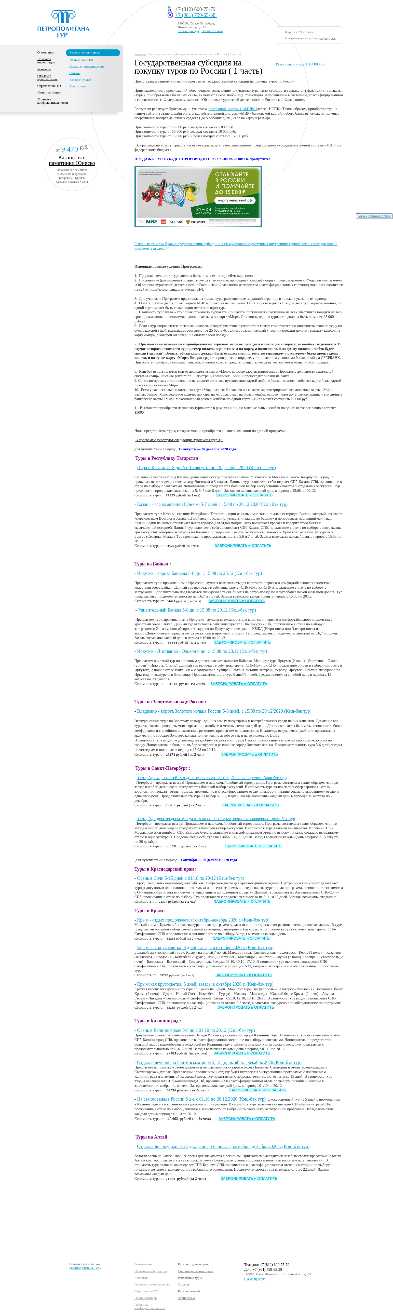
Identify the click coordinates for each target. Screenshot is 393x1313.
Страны (74, 73)
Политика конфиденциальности (52, 100)
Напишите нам (212, 31)
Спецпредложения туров (86, 66)
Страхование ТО (49, 86)
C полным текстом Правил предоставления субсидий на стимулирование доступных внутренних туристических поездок (230, 244)
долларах (324, 37)
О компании (46, 52)
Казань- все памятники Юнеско (72, 160)
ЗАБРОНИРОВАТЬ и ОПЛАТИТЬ (244, 495)
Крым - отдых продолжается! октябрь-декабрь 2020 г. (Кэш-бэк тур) (203, 920)
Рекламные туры (81, 59)
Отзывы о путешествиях (47, 77)
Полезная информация (46, 60)
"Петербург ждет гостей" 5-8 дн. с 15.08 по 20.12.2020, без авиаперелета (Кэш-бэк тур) (212, 778)
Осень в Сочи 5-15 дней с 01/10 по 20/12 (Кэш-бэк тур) (190, 878)
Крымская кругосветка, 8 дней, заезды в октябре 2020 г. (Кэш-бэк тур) (205, 947)
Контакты (44, 69)
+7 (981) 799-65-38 (196, 15)
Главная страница (81, 1264)
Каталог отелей (80, 80)
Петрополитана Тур (85, 1268)
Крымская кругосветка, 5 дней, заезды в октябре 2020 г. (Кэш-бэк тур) (205, 984)
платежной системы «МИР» (232, 109)
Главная (140, 54)
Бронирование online (374, 216)
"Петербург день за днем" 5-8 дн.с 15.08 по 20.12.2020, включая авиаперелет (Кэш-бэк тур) (216, 819)
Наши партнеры (48, 92)
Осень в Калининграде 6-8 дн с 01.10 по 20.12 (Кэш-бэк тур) (196, 1030)
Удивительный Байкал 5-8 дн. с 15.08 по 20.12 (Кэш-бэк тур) (197, 610)
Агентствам (77, 86)
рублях (313, 37)
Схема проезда (188, 31)
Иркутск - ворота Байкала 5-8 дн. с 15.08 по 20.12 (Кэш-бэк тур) (199, 573)
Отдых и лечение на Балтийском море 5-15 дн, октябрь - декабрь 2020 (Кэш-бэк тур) (219, 1062)
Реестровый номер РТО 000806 (300, 64)
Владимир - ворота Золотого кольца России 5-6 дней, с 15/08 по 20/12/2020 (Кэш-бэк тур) (224, 711)
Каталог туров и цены (84, 52)
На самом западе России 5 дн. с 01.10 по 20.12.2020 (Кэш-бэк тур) (201, 1099)
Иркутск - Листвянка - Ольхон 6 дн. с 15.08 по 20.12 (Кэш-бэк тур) (202, 651)
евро (333, 37)
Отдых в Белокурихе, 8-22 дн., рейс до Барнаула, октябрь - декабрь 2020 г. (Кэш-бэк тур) (223, 1146)
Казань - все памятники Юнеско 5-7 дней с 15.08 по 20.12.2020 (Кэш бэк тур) (212, 504)
